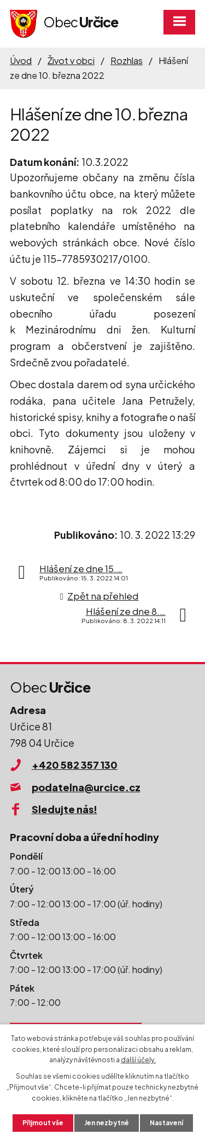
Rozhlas (126, 60)
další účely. (138, 1060)
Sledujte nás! (64, 809)
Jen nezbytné (106, 1123)
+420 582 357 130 (75, 764)
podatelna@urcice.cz (86, 787)
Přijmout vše (42, 1123)
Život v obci (71, 60)
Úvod (21, 60)
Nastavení (166, 1123)
